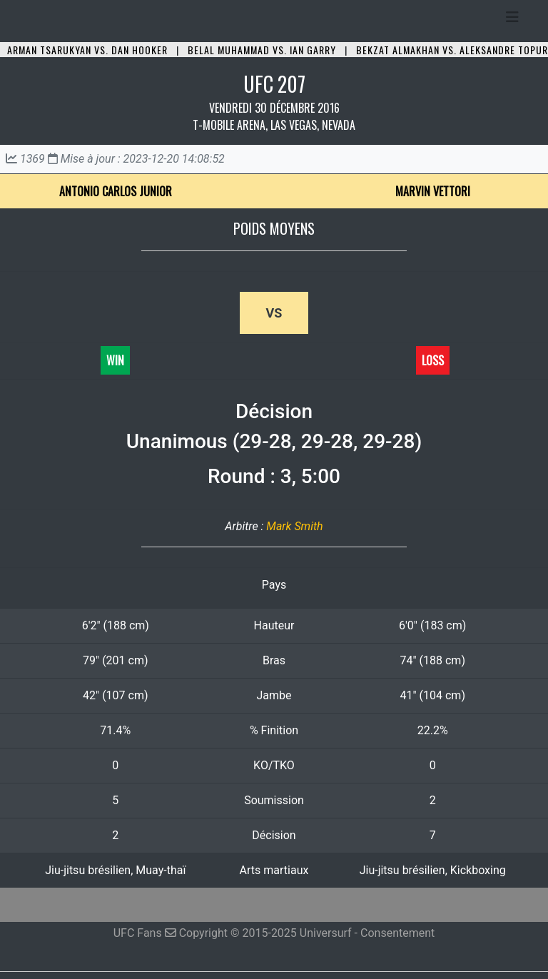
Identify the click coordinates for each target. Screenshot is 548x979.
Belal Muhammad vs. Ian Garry (262, 49)
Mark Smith (294, 526)
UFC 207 (274, 83)
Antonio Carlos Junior (115, 191)
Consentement (397, 933)
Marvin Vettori (432, 191)
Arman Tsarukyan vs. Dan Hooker (87, 49)
